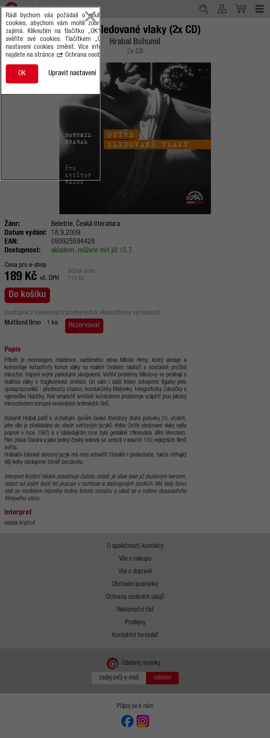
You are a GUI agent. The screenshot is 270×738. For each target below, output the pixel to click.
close (220, 335)
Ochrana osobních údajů (135, 373)
